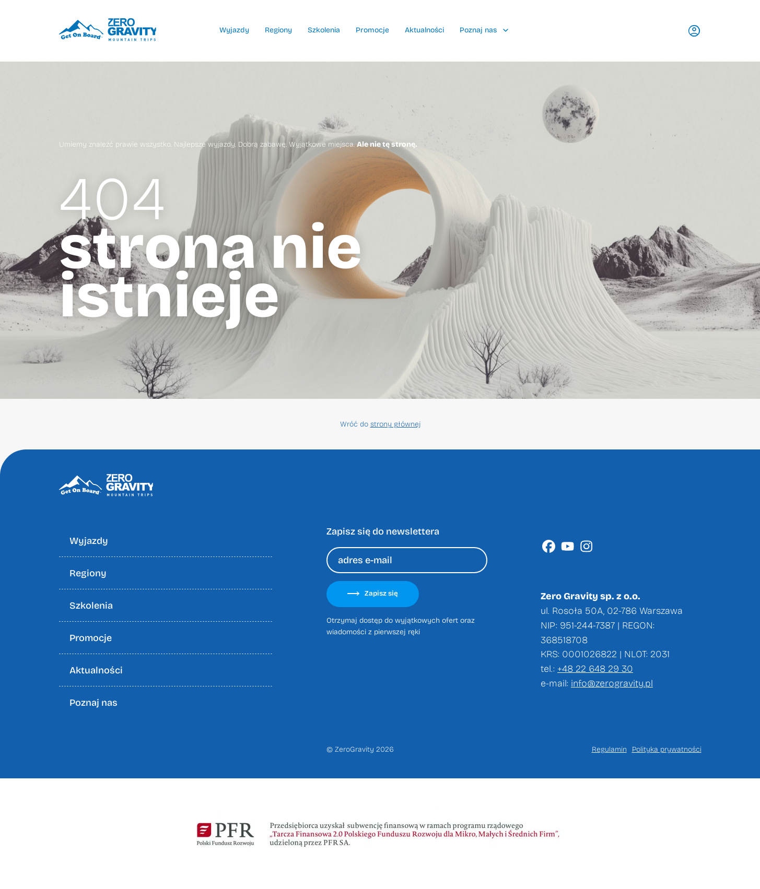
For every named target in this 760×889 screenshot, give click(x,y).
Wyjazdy (234, 30)
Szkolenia (324, 30)
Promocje (372, 30)
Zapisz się (372, 593)
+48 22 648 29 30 (595, 668)
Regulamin (609, 749)
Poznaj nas (484, 30)
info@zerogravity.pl (612, 683)
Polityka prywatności (666, 749)
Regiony (278, 30)
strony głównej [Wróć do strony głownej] (395, 424)
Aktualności (424, 30)
